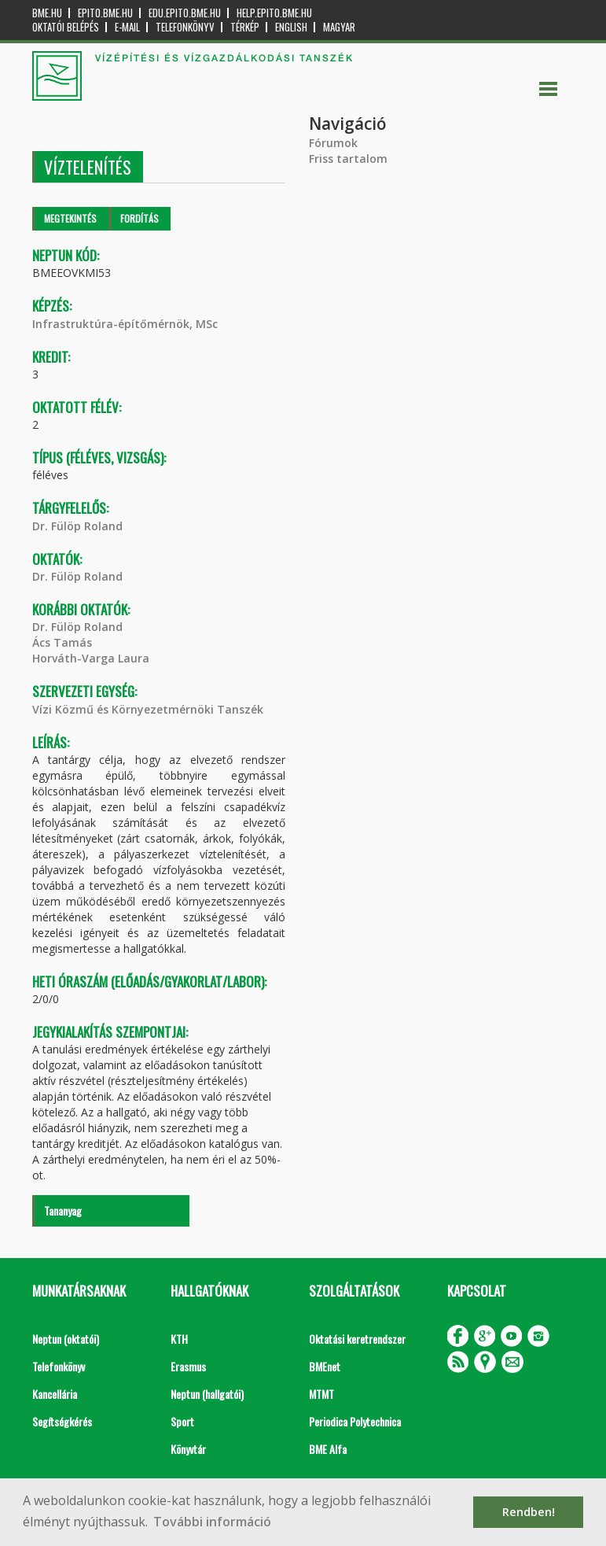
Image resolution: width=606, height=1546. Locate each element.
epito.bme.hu (105, 13)
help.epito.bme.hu (274, 13)
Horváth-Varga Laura (90, 658)
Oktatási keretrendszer (357, 1338)
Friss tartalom (348, 158)
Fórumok (333, 142)
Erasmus (188, 1366)
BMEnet (324, 1366)
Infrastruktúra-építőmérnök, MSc (125, 323)
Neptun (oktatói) (65, 1338)
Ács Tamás (62, 642)
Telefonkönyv (185, 27)
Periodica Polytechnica (355, 1421)
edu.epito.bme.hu (185, 13)
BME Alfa (328, 1449)
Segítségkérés (62, 1421)
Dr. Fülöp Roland (77, 525)
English (291, 27)
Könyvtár (188, 1449)
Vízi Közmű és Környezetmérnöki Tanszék (147, 709)
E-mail (127, 27)
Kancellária (54, 1393)
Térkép (244, 27)
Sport (182, 1421)
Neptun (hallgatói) (207, 1393)
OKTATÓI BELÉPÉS (65, 27)
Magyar (339, 27)
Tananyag (63, 1210)
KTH (179, 1338)
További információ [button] (212, 1521)
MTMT (321, 1393)
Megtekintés (70, 218)
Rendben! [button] (528, 1511)
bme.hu (47, 13)
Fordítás (139, 218)
